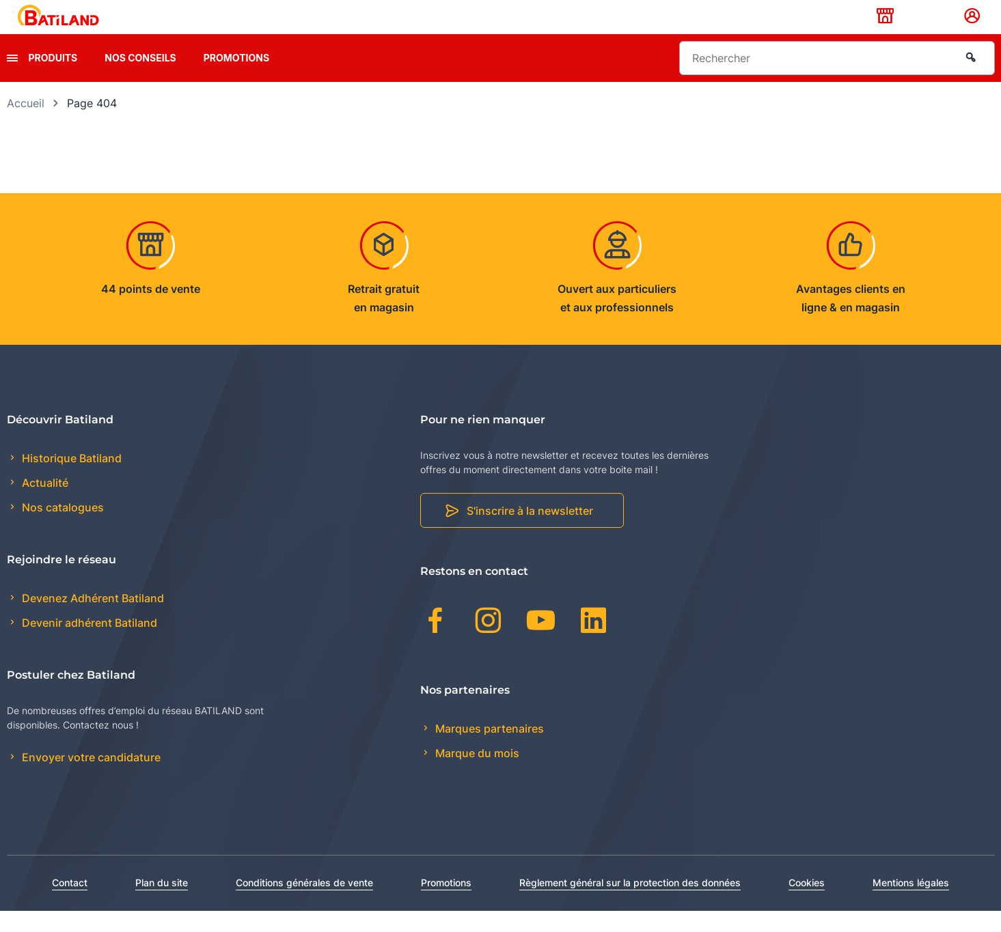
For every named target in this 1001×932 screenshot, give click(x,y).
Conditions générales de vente (304, 903)
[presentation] (12, 79)
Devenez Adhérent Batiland (91, 619)
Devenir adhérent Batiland (88, 644)
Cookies (807, 903)
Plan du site (161, 903)
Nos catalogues (61, 529)
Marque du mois (476, 774)
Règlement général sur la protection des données (630, 903)
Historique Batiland (70, 479)
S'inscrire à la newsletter (530, 532)
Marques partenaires (488, 750)
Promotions (236, 79)
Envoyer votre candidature (90, 779)
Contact (69, 903)
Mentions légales (911, 903)
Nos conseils (140, 79)
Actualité (43, 504)
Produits (53, 79)
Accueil (25, 124)
